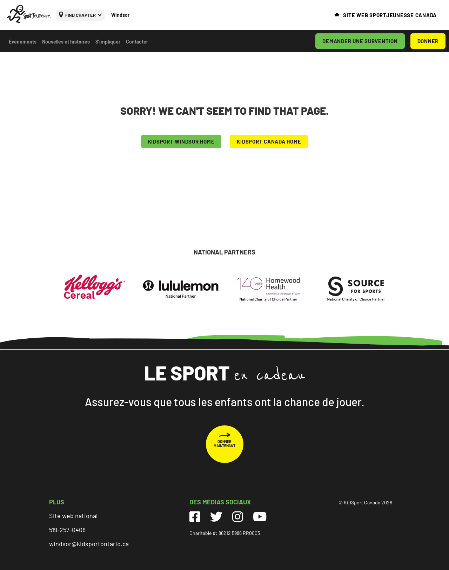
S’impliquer (107, 42)
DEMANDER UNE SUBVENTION (359, 41)
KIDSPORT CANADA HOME (269, 141)
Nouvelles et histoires (66, 42)
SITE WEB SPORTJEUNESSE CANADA (390, 15)
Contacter (137, 42)
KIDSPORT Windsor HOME (181, 141)
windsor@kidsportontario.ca (89, 544)
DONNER (428, 41)
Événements (22, 42)
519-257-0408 (67, 529)
